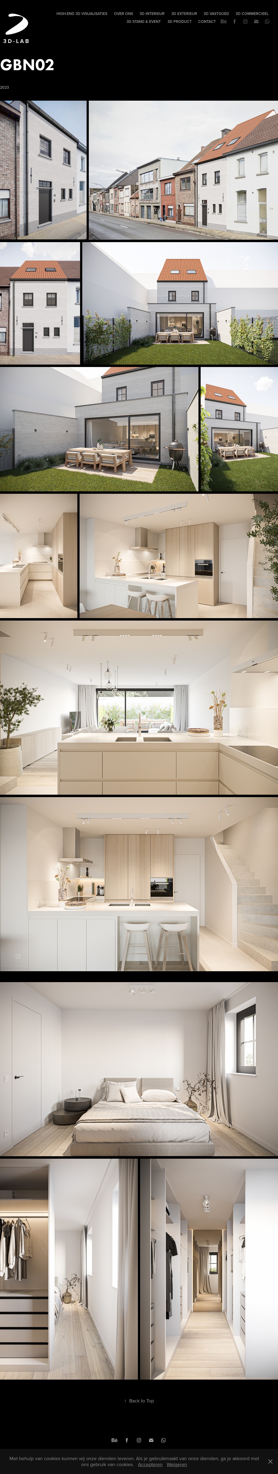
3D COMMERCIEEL (252, 13)
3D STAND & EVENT (144, 21)
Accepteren (150, 1464)
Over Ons (123, 13)
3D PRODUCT (180, 21)
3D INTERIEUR (152, 13)
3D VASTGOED (216, 13)
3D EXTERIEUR (184, 13)
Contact (207, 21)
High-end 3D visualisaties (81, 13)
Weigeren (177, 1464)
